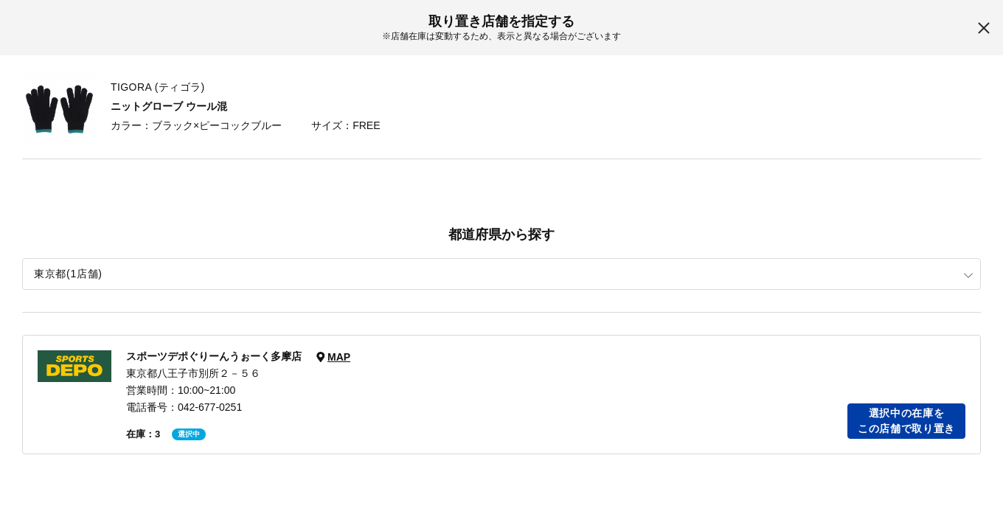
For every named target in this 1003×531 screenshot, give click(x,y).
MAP (338, 357)
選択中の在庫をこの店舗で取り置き (906, 420)
